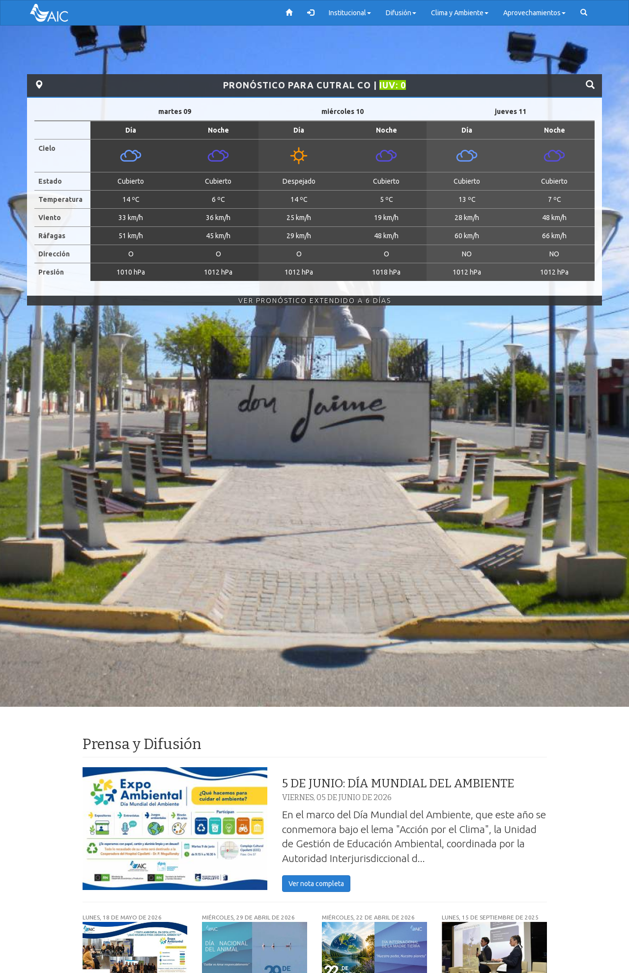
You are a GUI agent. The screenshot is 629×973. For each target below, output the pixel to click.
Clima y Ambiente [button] (459, 13)
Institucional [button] (350, 13)
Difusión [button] (401, 13)
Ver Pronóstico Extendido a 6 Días (314, 301)
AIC (64, 12)
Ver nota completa (316, 884)
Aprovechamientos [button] (534, 13)
